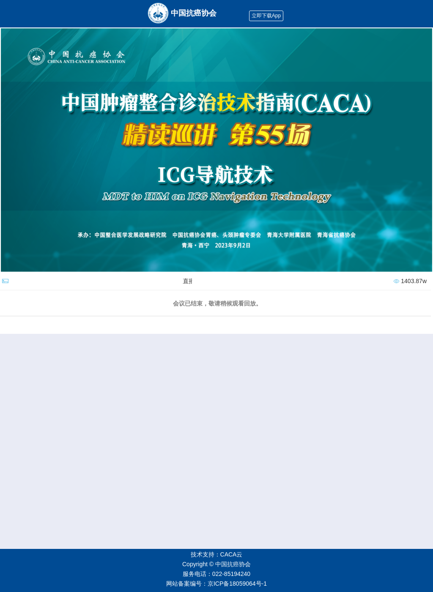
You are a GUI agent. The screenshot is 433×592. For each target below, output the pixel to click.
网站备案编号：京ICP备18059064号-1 (216, 583)
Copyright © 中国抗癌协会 (216, 564)
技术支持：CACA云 (217, 554)
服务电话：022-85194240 (216, 573)
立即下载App (266, 16)
